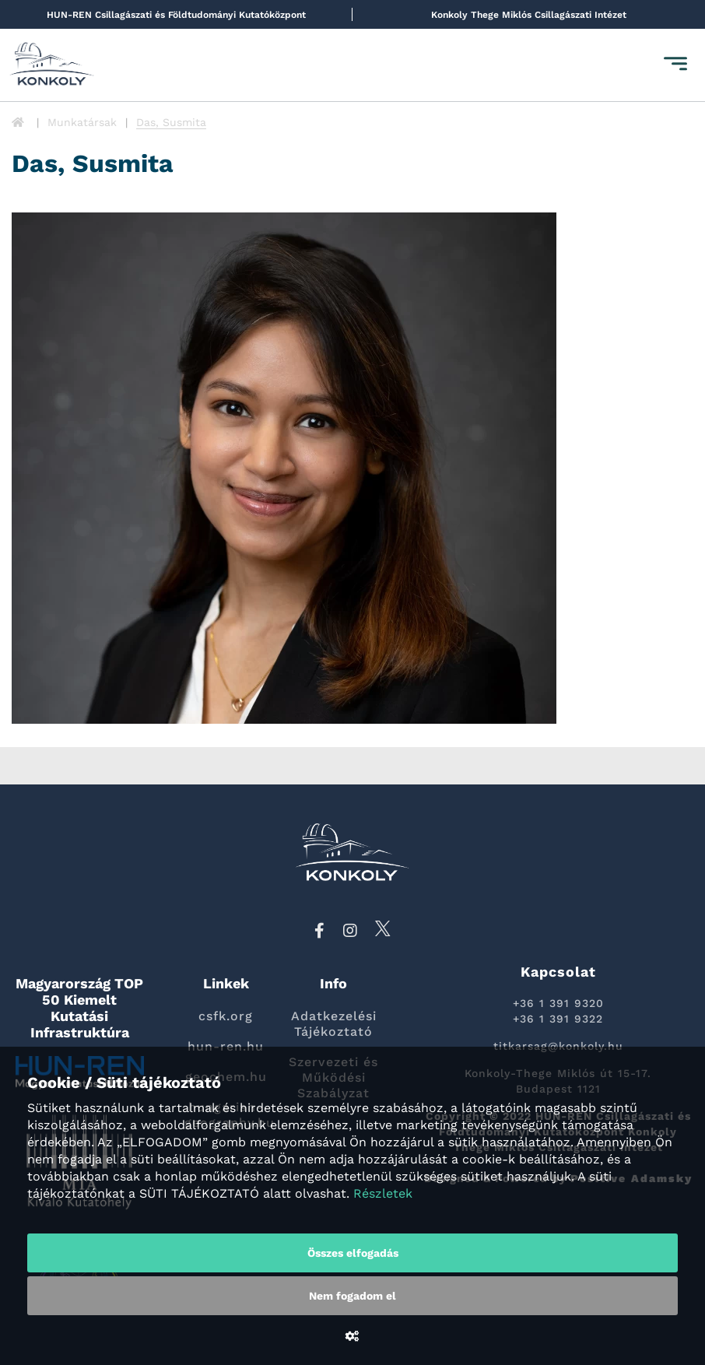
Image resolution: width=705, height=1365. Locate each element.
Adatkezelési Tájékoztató (334, 1024)
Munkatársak (82, 122)
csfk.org (225, 1016)
